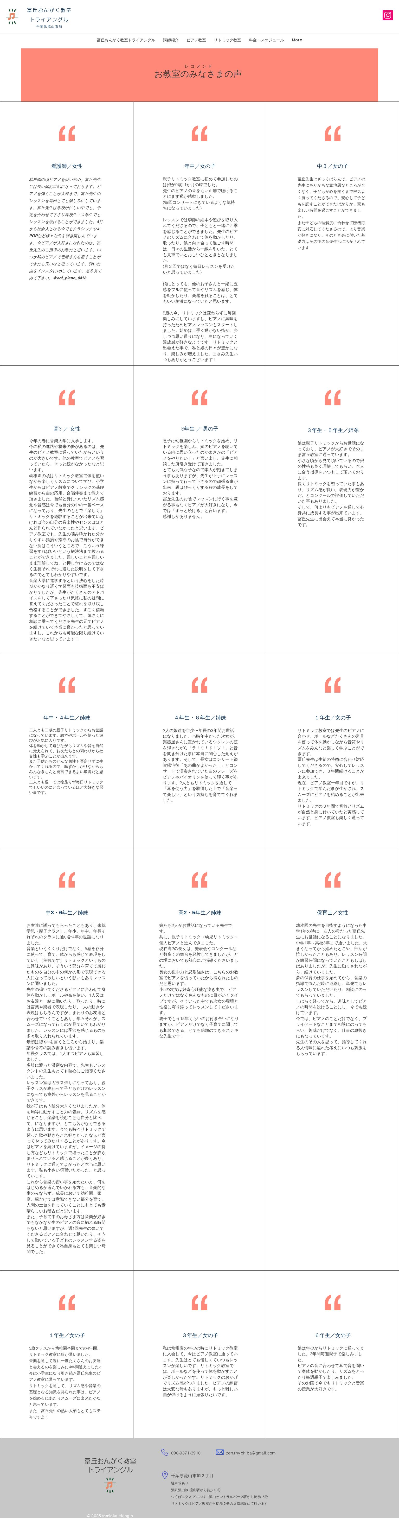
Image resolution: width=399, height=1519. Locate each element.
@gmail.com (263, 1452)
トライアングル (49, 19)
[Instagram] (388, 15)
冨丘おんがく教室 (49, 10)
